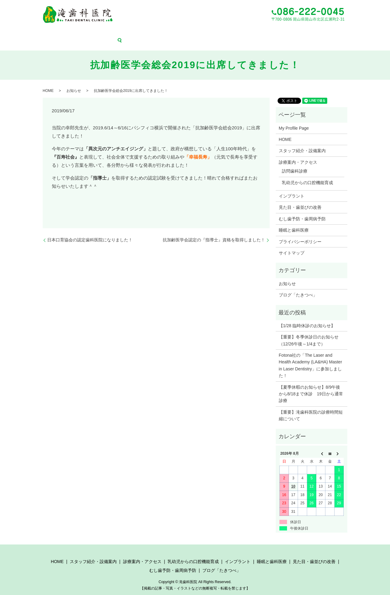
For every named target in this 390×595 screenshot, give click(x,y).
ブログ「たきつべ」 (334, 33)
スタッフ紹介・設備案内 (61, 33)
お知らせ (73, 82)
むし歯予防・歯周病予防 (293, 33)
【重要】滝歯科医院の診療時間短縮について (311, 406)
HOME (30, 33)
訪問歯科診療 (294, 162)
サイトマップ (291, 243)
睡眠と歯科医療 (213, 33)
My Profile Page (294, 119)
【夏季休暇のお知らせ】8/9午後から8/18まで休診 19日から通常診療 (311, 385)
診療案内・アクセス (102, 33)
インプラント (184, 33)
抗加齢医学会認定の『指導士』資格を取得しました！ (214, 231)
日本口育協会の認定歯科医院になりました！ (90, 231)
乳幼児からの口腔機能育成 (146, 33)
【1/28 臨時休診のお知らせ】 (307, 316)
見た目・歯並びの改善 (249, 33)
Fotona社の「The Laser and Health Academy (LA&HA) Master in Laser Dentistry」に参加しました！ (310, 356)
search (360, 32)
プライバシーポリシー (300, 232)
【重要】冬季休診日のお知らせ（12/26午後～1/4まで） (309, 331)
